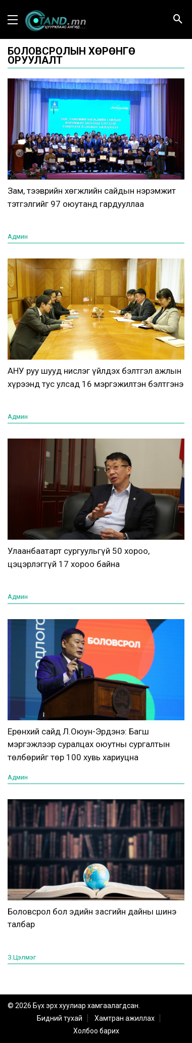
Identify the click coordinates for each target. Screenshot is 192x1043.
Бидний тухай (59, 1018)
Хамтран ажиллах (124, 1018)
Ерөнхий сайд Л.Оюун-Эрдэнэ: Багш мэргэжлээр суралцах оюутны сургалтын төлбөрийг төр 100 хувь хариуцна (89, 744)
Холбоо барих (96, 1031)
